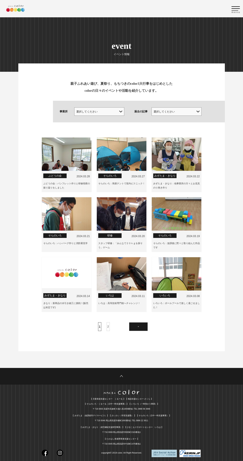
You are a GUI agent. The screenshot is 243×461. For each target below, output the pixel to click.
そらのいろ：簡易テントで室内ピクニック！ (121, 183)
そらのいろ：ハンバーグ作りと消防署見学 (65, 242)
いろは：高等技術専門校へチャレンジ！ (119, 302)
